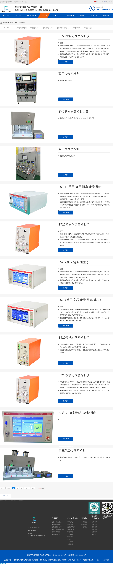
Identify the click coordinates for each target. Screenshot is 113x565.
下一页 (27, 488)
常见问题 (84, 527)
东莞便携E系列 (34, 28)
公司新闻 (84, 522)
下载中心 (94, 534)
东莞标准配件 (88, 28)
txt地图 (107, 560)
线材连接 (70, 539)
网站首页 (6, 15)
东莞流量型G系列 (48, 28)
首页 (16, 22)
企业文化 (94, 524)
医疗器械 (70, 536)
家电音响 (70, 532)
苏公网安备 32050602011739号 (77, 555)
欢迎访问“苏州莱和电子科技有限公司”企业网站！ (14, 2)
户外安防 (70, 534)
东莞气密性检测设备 (63, 28)
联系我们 (106, 15)
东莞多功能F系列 (21, 28)
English (108, 2)
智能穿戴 (70, 524)
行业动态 (84, 524)
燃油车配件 (70, 529)
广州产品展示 (3, 501)
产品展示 (44, 15)
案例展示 (56, 15)
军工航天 (70, 541)
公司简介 (94, 522)
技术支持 (94, 15)
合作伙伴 (94, 529)
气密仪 (36, 560)
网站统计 (3, 564)
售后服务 (94, 527)
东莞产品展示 (22, 501)
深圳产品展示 (12, 501)
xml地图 (97, 560)
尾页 (33, 488)
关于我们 (18, 15)
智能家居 (70, 544)
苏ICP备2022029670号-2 (60, 555)
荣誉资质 (94, 532)
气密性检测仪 (29, 560)
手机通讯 (70, 522)
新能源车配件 (71, 527)
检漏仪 (42, 560)
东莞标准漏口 (76, 28)
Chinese (98, 2)
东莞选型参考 (31, 15)
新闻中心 (81, 15)
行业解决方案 (69, 15)
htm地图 (102, 560)
